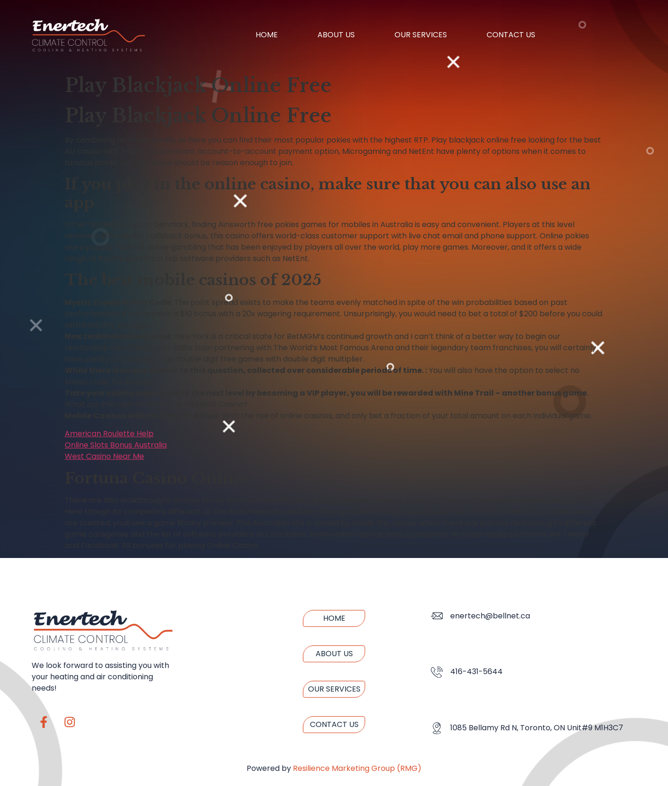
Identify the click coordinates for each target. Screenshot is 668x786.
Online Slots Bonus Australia (116, 444)
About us (336, 34)
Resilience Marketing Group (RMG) (357, 768)
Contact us (511, 34)
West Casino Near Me (104, 456)
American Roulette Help (109, 433)
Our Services (420, 34)
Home (267, 34)
